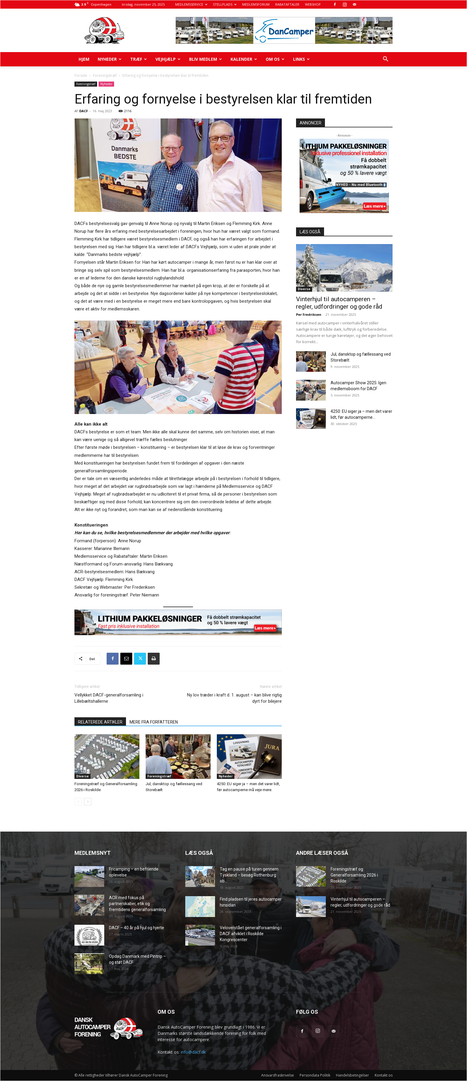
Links (301, 59)
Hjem (84, 59)
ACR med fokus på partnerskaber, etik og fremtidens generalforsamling (137, 903)
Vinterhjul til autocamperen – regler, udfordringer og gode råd (339, 303)
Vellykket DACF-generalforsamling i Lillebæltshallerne (108, 698)
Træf (138, 59)
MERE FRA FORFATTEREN (154, 722)
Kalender (244, 59)
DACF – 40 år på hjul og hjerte (136, 927)
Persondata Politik (315, 1075)
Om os (275, 59)
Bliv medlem (205, 59)
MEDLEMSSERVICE (191, 4)
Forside (80, 75)
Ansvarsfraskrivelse (277, 1075)
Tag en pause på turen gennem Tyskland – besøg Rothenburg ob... (249, 875)
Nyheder (110, 59)
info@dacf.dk (193, 1052)
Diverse (82, 776)
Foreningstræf (105, 75)
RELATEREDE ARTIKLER (100, 722)
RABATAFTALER (287, 4)
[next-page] (87, 801)
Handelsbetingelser (352, 1075)
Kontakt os (384, 1075)
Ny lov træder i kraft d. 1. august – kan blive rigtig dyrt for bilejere (234, 698)
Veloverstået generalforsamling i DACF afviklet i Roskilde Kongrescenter (250, 933)
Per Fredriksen (308, 314)
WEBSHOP (313, 4)
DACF (83, 111)
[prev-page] (78, 801)
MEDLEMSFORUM (256, 4)
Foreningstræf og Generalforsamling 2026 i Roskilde (354, 875)
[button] (385, 60)
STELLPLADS (224, 4)
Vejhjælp (167, 59)
